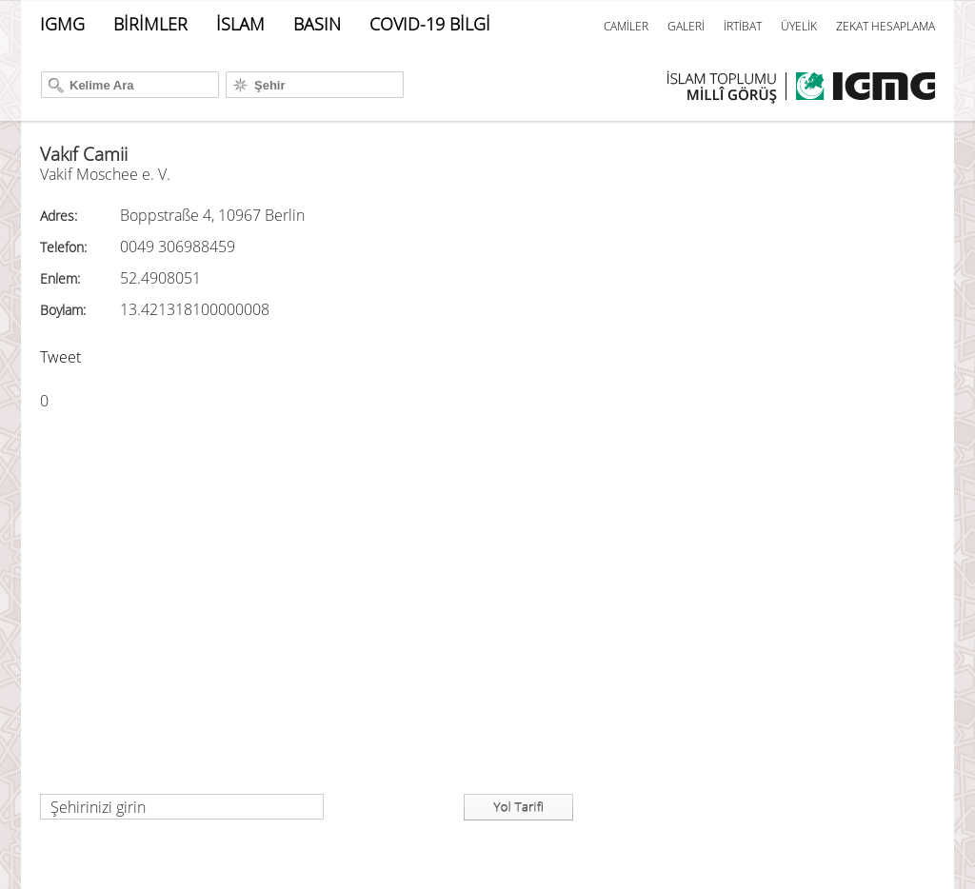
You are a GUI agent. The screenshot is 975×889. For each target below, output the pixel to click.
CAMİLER (626, 26)
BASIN (317, 23)
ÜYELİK (799, 26)
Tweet (60, 357)
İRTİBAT (743, 26)
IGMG (62, 23)
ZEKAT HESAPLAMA (885, 26)
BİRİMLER (150, 23)
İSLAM (240, 23)
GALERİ (686, 26)
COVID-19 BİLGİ (429, 23)
